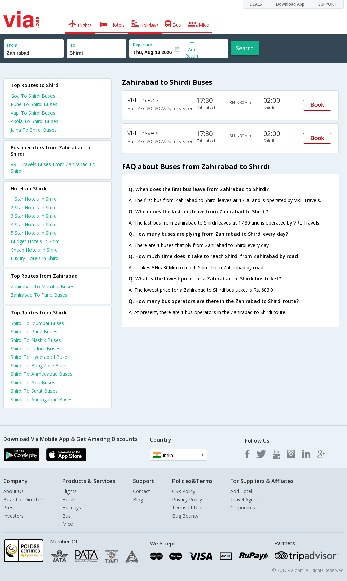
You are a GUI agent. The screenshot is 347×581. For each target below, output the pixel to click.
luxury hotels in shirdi (35, 258)
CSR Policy (183, 491)
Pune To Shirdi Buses (34, 104)
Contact (141, 491)
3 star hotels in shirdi (34, 216)
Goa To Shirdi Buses (33, 96)
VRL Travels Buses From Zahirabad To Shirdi (53, 167)
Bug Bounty (185, 515)
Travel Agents (245, 499)
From (12, 45)
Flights (69, 491)
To (72, 45)
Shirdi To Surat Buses (34, 391)
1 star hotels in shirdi (34, 199)
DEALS (256, 4)
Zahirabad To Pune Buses (39, 295)
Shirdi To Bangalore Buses (40, 365)
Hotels (69, 499)
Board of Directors (24, 499)
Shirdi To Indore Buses (35, 348)
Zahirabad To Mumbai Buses (42, 286)
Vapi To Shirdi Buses (33, 113)
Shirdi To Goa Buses (33, 382)
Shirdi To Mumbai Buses (37, 323)
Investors (13, 515)
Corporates (242, 507)
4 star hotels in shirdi (34, 224)
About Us (13, 491)
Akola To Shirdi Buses (34, 121)
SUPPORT (327, 4)
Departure (142, 44)
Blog (138, 499)
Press (9, 507)
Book (317, 105)
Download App (290, 4)
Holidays (71, 507)
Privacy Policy (187, 499)
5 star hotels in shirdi (34, 233)
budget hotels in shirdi (36, 241)
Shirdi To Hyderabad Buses (40, 357)
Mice (67, 524)
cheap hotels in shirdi (35, 250)
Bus (66, 515)
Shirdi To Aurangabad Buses (42, 399)
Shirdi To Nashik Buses (36, 340)
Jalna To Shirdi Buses (34, 130)
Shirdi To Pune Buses (34, 331)
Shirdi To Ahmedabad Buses (42, 374)
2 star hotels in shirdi (34, 207)
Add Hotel (241, 491)
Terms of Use (187, 507)
